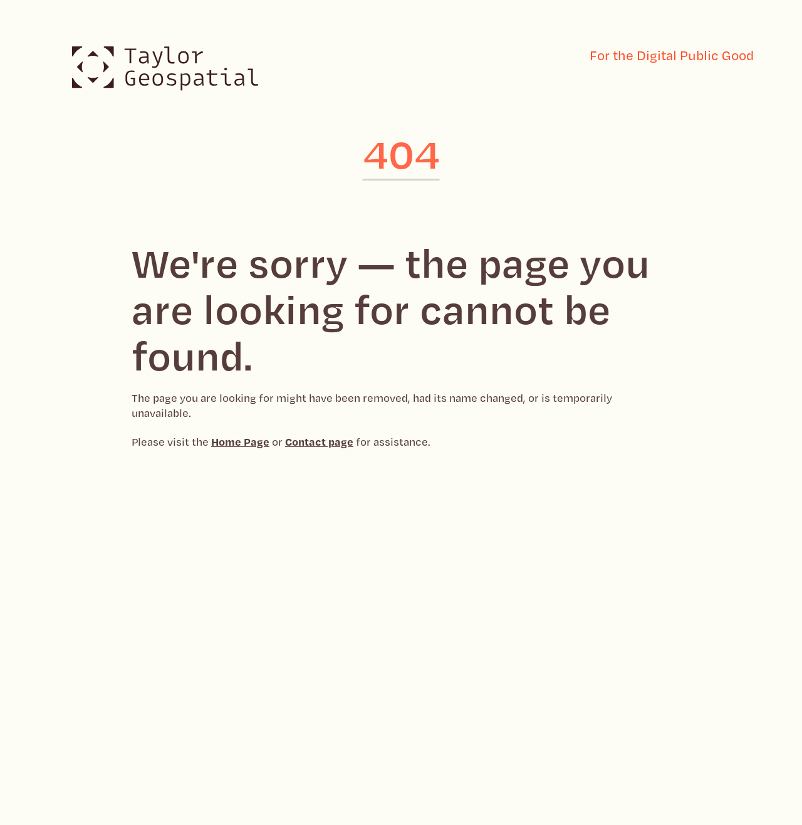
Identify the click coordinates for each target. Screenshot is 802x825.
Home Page (240, 441)
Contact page (319, 441)
